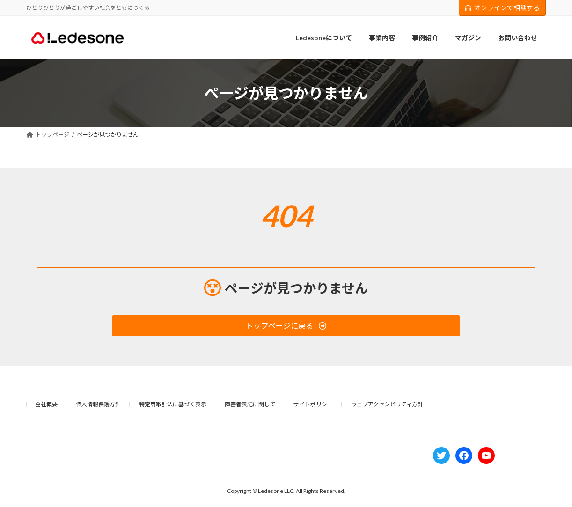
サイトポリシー (313, 404)
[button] (286, 325)
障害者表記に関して (250, 404)
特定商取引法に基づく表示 (172, 404)
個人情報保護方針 (98, 404)
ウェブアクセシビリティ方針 (387, 404)
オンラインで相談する (502, 8)
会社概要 (46, 404)
